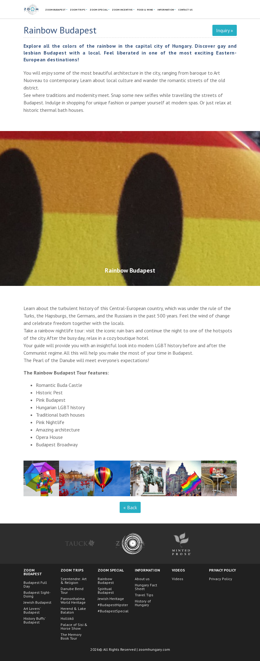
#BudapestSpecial (113, 611)
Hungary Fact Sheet (146, 587)
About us (142, 578)
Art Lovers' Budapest (31, 610)
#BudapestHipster (113, 604)
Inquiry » (224, 30)
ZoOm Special (99, 9)
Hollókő (67, 618)
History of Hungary (143, 603)
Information (165, 9)
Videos (177, 578)
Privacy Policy (220, 578)
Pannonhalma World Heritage (73, 600)
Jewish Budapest (37, 602)
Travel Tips (144, 595)
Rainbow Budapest (106, 580)
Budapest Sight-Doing (36, 594)
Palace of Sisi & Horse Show (74, 626)
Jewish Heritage (111, 598)
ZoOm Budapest (55, 9)
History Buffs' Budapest (34, 620)
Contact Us (185, 9)
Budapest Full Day (35, 584)
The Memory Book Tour (71, 636)
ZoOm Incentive (122, 9)
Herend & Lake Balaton (73, 610)
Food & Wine (145, 9)
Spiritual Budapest (106, 590)
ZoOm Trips (77, 9)
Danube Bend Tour (72, 590)
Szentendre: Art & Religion (74, 580)
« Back (130, 507)
